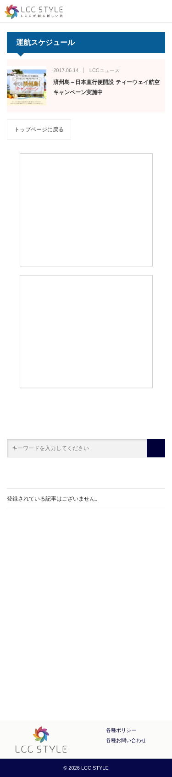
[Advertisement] (86, 209)
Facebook (62, 662)
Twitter (86, 662)
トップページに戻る (39, 129)
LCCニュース (104, 70)
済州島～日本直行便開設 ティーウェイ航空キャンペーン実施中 (106, 87)
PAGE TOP (147, 707)
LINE (110, 662)
